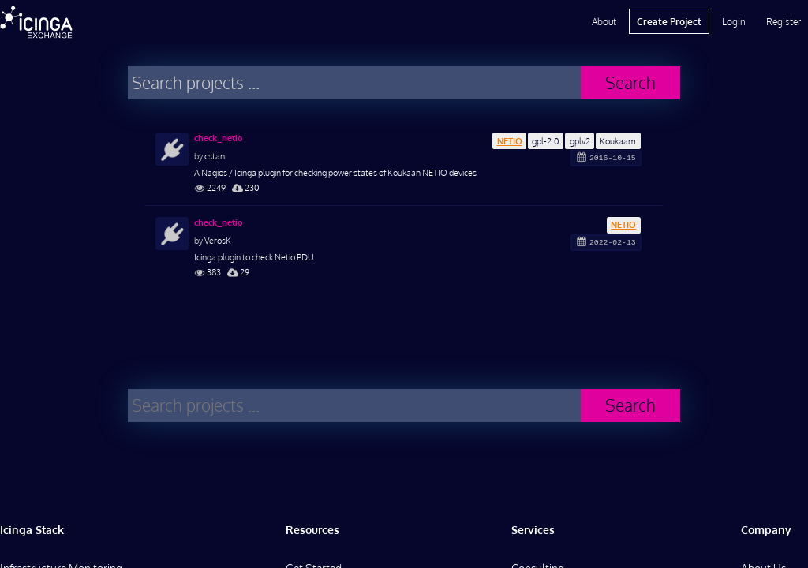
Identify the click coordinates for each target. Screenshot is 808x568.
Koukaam (618, 141)
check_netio (218, 138)
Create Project (669, 21)
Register (783, 21)
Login (734, 21)
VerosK (217, 240)
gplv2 (580, 141)
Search (630, 82)
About (604, 21)
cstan (214, 156)
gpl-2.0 (545, 141)
